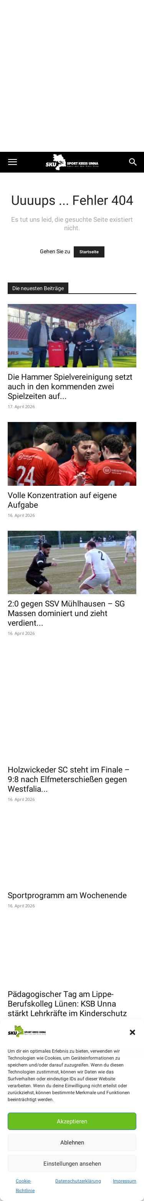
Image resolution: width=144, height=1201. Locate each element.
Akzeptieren (72, 1121)
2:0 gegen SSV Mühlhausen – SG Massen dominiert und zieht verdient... (66, 613)
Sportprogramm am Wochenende (67, 840)
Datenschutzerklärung (78, 1181)
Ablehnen (72, 1142)
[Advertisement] (72, 76)
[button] (132, 1032)
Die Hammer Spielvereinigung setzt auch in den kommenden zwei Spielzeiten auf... (70, 386)
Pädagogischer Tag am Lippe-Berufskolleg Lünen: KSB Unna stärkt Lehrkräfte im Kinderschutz (67, 949)
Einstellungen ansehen (72, 1163)
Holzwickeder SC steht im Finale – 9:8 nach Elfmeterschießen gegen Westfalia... (69, 732)
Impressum (124, 1181)
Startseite (89, 251)
